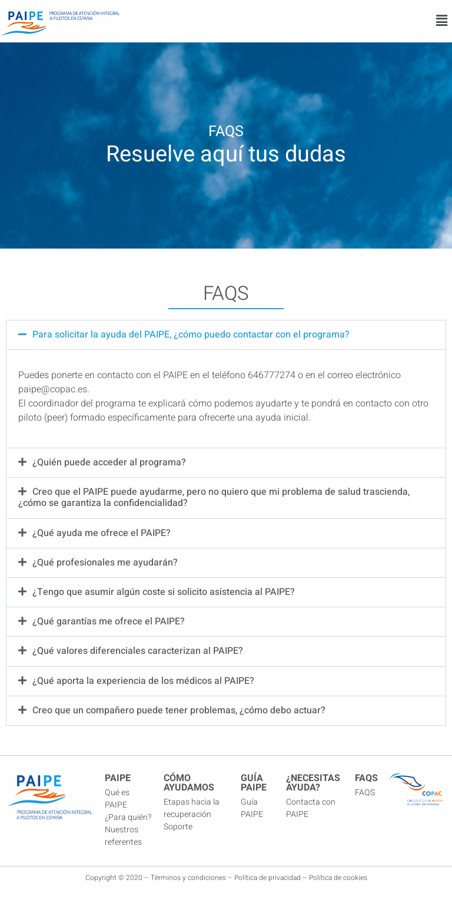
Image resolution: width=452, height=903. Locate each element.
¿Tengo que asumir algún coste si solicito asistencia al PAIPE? (163, 592)
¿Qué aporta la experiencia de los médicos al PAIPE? (143, 681)
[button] (442, 21)
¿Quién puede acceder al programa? (109, 462)
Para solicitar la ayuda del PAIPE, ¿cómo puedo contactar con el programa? (191, 335)
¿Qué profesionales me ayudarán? (105, 562)
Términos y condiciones (188, 877)
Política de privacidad (267, 877)
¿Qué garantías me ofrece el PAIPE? (108, 621)
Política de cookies (338, 877)
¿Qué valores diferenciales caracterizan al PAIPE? (137, 651)
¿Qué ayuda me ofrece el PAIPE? (101, 533)
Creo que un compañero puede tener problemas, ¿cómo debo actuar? (178, 710)
